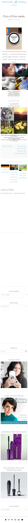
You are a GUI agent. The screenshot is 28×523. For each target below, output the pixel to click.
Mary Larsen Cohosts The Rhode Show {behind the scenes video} (14, 177)
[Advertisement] (14, 218)
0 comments (16, 19)
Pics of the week (14, 16)
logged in (10, 193)
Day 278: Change (7, 146)
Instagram (16, 137)
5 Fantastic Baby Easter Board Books (22, 175)
